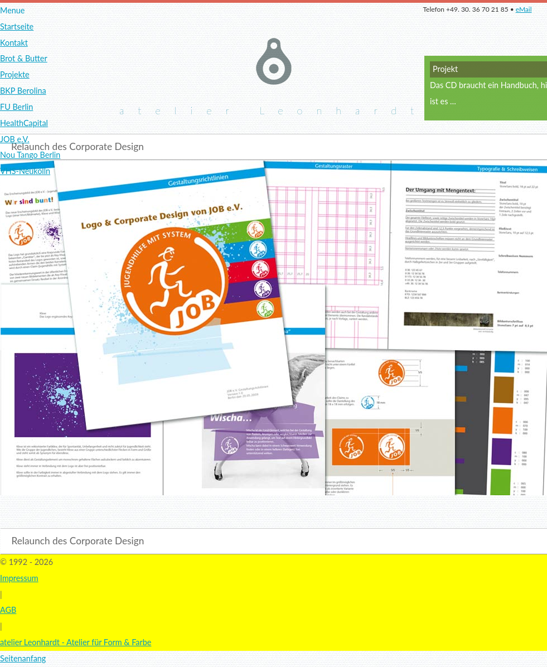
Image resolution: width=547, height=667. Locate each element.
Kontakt (14, 42)
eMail (524, 9)
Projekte (15, 74)
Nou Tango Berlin (30, 155)
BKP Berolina (23, 90)
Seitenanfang (23, 658)
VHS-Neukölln (25, 171)
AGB (8, 610)
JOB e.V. (15, 139)
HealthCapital (24, 123)
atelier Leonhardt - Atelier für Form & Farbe (75, 642)
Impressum (19, 578)
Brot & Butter (23, 58)
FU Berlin (16, 107)
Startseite (16, 26)
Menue (12, 10)
